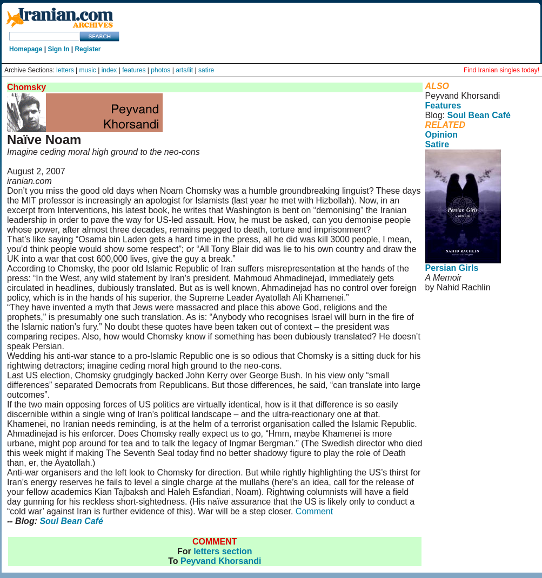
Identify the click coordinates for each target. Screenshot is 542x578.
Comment (314, 511)
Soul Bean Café (71, 521)
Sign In (58, 49)
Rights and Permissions (466, 340)
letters (65, 70)
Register (88, 49)
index (109, 70)
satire (206, 70)
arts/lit (184, 70)
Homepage (25, 49)
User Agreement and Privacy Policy (470, 326)
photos (160, 70)
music (87, 70)
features (133, 70)
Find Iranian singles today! (501, 70)
